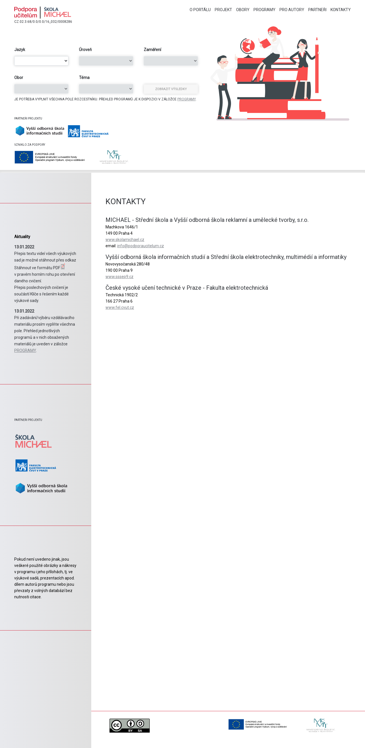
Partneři (317, 9)
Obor (18, 77)
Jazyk (19, 49)
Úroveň (85, 49)
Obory (243, 9)
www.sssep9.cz (119, 276)
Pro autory (291, 9)
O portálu (200, 9)
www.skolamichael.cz (125, 239)
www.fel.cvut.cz (120, 307)
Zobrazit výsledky (171, 89)
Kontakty (340, 9)
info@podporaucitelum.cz (140, 246)
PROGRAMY (186, 99)
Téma (84, 77)
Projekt (223, 9)
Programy (264, 9)
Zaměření (152, 49)
